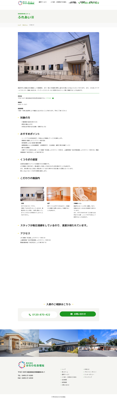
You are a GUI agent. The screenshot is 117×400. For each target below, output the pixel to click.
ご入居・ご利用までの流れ (58, 8)
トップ (22, 8)
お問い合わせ (93, 8)
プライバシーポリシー (90, 372)
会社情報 (73, 8)
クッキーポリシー (89, 375)
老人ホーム (31, 8)
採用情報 (82, 8)
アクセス (48, 98)
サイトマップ (88, 377)
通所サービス (43, 8)
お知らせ (86, 370)
